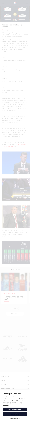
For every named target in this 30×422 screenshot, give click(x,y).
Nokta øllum (15, 414)
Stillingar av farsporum (15, 418)
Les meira (5, 405)
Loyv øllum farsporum (15, 409)
